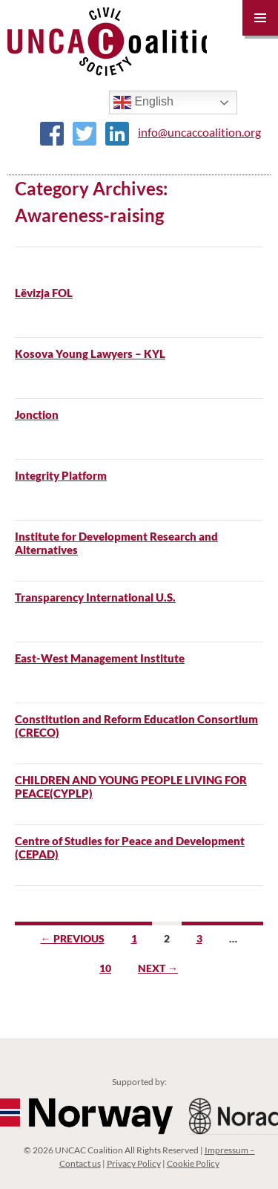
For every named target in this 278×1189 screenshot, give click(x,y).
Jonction (37, 414)
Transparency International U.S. (95, 597)
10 (105, 968)
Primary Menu (260, 18)
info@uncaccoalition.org (199, 132)
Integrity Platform (61, 475)
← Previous (73, 938)
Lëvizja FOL (44, 292)
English (143, 102)
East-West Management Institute (100, 658)
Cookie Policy (193, 1163)
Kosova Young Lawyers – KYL (90, 353)
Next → (158, 968)
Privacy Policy (134, 1163)
